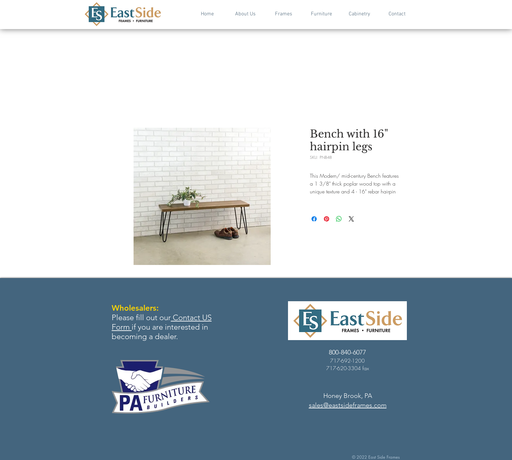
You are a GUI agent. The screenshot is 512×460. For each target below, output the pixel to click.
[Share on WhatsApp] (339, 219)
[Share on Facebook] (314, 219)
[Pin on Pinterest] (326, 219)
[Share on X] (351, 219)
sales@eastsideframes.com (348, 405)
